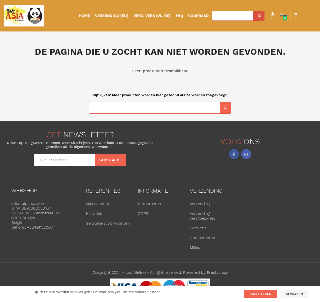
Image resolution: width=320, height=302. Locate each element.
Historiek (94, 213)
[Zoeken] (232, 15)
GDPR (143, 213)
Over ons (198, 228)
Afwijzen (294, 294)
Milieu (195, 247)
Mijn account (97, 203)
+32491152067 (40, 227)
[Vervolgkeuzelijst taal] (296, 15)
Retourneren (149, 203)
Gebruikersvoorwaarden (108, 223)
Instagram (246, 154)
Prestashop (217, 272)
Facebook (234, 154)
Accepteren (261, 294)
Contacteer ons (204, 237)
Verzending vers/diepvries (202, 216)
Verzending (200, 203)
